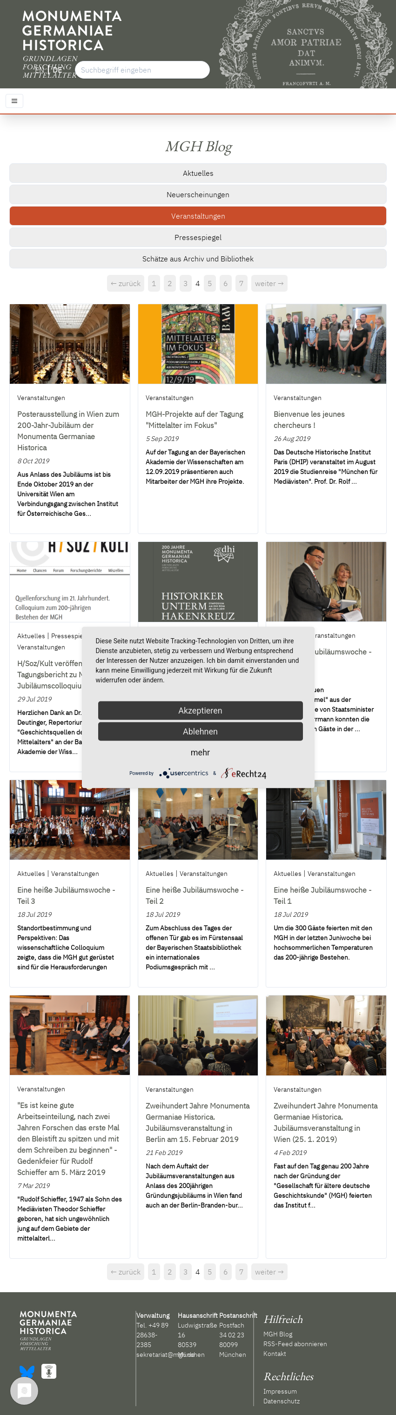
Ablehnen (200, 731)
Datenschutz (281, 1401)
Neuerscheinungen (198, 194)
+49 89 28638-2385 (152, 1335)
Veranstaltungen (198, 215)
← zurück (126, 283)
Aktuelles (198, 173)
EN (39, 69)
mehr (200, 752)
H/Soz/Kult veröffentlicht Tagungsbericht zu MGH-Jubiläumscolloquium (58, 674)
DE (57, 69)
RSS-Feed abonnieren (295, 1344)
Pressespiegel (198, 237)
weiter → (269, 283)
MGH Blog (277, 1334)
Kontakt (274, 1353)
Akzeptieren (200, 710)
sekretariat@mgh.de (165, 1354)
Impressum (280, 1391)
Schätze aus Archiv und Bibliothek (198, 258)
